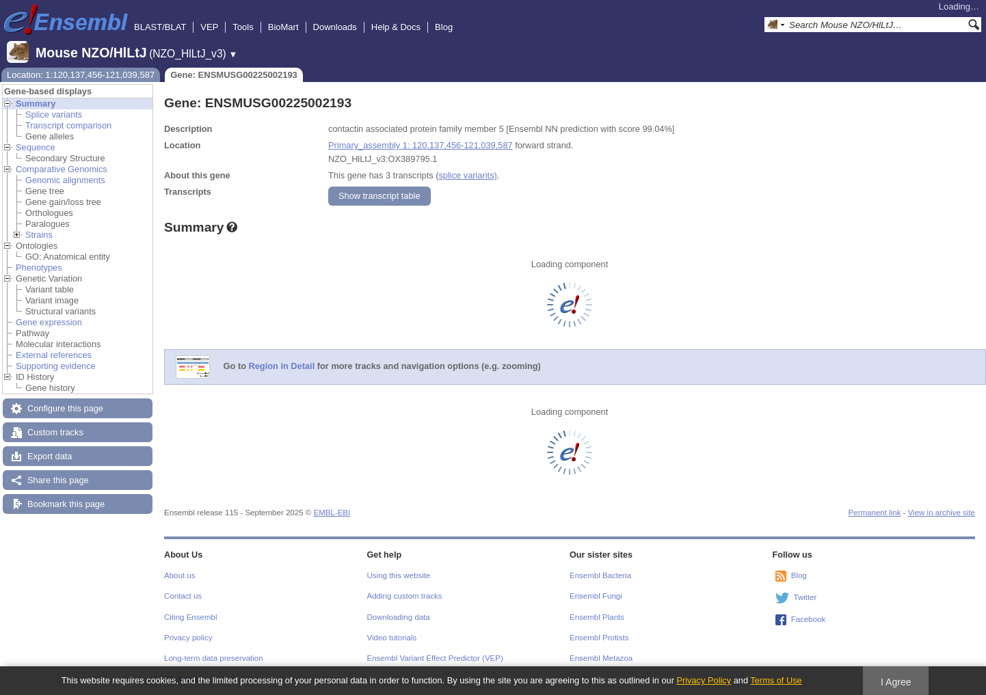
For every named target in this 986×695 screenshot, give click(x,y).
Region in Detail (282, 367)
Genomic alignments (65, 180)
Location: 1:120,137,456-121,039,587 (81, 75)
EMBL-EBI (331, 512)
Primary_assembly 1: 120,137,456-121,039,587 (420, 145)
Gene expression (49, 322)
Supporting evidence (56, 366)
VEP (209, 27)
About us (179, 575)
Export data (49, 456)
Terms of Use (775, 680)
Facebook (808, 619)
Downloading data (398, 617)
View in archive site (941, 512)
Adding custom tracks (404, 596)
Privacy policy (188, 637)
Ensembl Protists (599, 637)
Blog (444, 27)
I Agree (896, 682)
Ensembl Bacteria (600, 575)
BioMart (283, 27)
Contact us (183, 596)
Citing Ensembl (190, 617)
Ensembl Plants (597, 617)
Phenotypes (39, 267)
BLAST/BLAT (160, 27)
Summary (35, 103)
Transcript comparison (68, 125)
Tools (242, 27)
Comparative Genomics (61, 169)
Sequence (35, 147)
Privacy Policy (703, 680)
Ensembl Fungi (596, 596)
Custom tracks (55, 432)
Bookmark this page (66, 504)
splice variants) (467, 175)
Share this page (58, 480)
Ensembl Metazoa (601, 658)
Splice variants (53, 114)
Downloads (335, 27)
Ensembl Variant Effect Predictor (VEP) (435, 658)
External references (54, 355)
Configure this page (65, 408)
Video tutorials (392, 637)
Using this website (399, 575)
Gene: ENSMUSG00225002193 (233, 75)
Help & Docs (396, 27)
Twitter (805, 597)
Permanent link (875, 512)
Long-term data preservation (213, 658)
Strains (39, 235)
